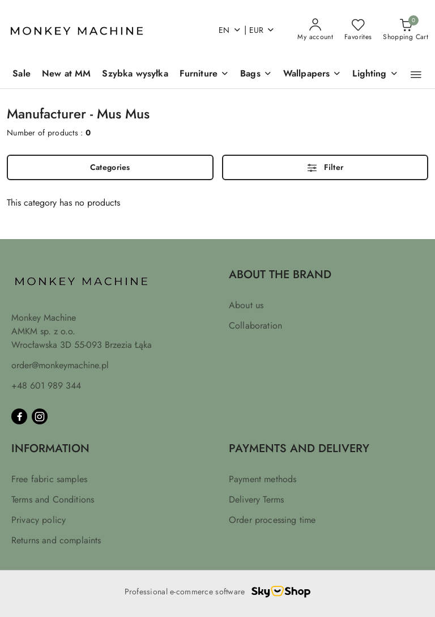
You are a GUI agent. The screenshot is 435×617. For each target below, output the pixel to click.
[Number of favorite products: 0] (358, 30)
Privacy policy (38, 519)
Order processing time (272, 519)
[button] (416, 74)
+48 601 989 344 (46, 385)
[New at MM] (66, 74)
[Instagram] (40, 416)
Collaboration (255, 325)
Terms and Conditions (52, 499)
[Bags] (256, 74)
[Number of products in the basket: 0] (405, 30)
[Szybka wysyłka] (135, 74)
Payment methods (262, 479)
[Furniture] (204, 74)
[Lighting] (375, 74)
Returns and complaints (56, 540)
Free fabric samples (49, 479)
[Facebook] (19, 416)
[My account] (315, 30)
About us (246, 305)
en (230, 30)
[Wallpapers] (312, 74)
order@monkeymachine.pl (60, 365)
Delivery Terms (256, 499)
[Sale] (21, 74)
